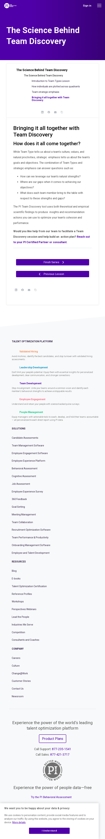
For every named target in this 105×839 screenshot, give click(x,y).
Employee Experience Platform (28, 460)
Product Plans (52, 739)
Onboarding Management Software (31, 545)
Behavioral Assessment (24, 468)
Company (18, 648)
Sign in (87, 5)
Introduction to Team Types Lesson (51, 81)
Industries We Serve (22, 624)
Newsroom (18, 696)
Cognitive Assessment (24, 476)
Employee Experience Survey (27, 491)
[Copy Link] (62, 112)
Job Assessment (21, 484)
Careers (16, 658)
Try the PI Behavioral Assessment (51, 797)
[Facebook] (49, 112)
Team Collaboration (22, 522)
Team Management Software (28, 445)
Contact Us (18, 688)
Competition (18, 632)
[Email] (55, 112)
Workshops (18, 601)
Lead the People (20, 617)
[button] (53, 71)
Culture (16, 665)
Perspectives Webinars (24, 609)
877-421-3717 (59, 754)
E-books (16, 578)
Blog (14, 570)
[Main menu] (99, 5)
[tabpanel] (52, 193)
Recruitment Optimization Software (31, 529)
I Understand (49, 830)
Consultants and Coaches (25, 639)
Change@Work (20, 673)
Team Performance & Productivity (30, 537)
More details (19, 822)
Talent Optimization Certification (29, 586)
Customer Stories (21, 681)
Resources (19, 561)
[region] (49, 821)
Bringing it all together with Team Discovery (50, 99)
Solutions (18, 428)
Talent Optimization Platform (32, 341)
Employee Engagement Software (30, 453)
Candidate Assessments (25, 437)
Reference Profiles (22, 594)
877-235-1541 (61, 749)
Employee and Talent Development (31, 553)
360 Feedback (19, 499)
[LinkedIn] (42, 112)
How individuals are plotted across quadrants (56, 86)
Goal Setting (18, 506)
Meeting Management (24, 514)
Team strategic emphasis (45, 92)
